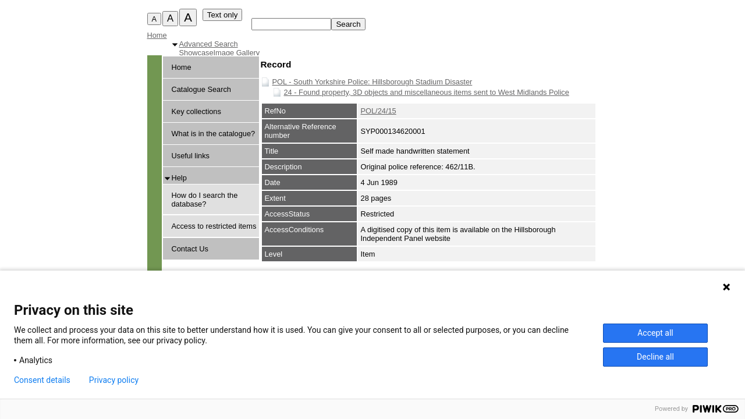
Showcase (196, 52)
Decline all (655, 356)
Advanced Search (208, 44)
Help (179, 177)
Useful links (191, 155)
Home (157, 35)
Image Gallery (237, 52)
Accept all (655, 333)
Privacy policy (114, 380)
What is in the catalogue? (214, 133)
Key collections (196, 111)
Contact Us (190, 248)
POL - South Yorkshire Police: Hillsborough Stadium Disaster (372, 81)
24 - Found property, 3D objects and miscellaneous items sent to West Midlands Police (426, 92)
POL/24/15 (378, 110)
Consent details (42, 380)
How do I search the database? (205, 199)
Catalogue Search (201, 89)
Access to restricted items (214, 226)
